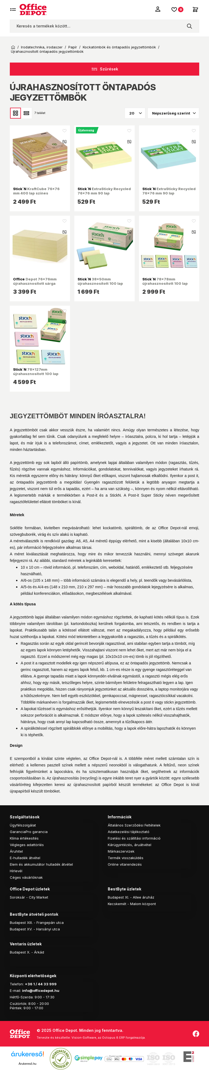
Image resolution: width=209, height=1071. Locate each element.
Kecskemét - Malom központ (132, 904)
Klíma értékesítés (24, 838)
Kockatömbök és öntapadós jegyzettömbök (119, 47)
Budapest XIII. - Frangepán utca (37, 922)
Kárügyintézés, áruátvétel (129, 845)
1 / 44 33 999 (44, 984)
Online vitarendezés (125, 864)
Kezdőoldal (13, 47)
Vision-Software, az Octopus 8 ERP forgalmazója (108, 1037)
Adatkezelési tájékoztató (128, 831)
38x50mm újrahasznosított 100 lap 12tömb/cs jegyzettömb (100, 283)
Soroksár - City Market (29, 897)
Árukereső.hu (27, 1063)
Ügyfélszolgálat (23, 825)
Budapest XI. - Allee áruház (131, 897)
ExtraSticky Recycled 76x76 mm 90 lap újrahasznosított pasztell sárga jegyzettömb (104, 195)
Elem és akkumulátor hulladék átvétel (41, 864)
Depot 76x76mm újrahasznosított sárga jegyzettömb (35, 283)
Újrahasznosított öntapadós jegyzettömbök (47, 51)
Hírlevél (16, 871)
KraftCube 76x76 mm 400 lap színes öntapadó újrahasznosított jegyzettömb (38, 195)
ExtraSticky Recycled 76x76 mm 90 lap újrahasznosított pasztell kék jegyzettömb (169, 195)
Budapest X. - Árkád (27, 952)
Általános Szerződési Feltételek (134, 825)
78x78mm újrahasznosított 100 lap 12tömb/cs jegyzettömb (165, 283)
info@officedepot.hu (40, 990)
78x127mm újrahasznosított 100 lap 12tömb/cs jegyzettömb (36, 373)
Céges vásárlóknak (26, 877)
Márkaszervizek (121, 851)
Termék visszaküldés (125, 858)
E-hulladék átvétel (25, 858)
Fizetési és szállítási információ (134, 838)
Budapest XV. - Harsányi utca (35, 929)
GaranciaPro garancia (29, 831)
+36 (28, 984)
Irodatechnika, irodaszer (42, 47)
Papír (72, 47)
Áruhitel (16, 851)
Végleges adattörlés (27, 845)
